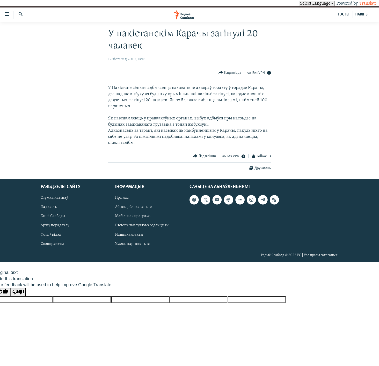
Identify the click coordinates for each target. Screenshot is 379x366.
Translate (363, 3)
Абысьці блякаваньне (133, 207)
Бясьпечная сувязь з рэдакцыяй (142, 225)
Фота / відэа (51, 235)
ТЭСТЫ (343, 14)
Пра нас (122, 198)
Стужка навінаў (54, 198)
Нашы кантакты (129, 235)
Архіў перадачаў (55, 225)
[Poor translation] (18, 292)
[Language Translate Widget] (308, 3)
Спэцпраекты (52, 244)
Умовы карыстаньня (132, 244)
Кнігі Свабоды (53, 216)
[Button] (230, 73)
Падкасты (49, 207)
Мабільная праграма (133, 216)
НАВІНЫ (361, 14)
